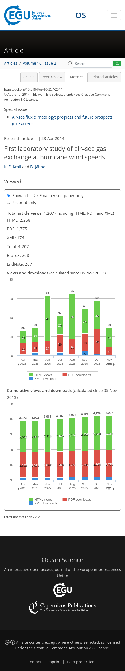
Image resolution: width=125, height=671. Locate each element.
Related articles (104, 76)
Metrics (76, 76)
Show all (17, 195)
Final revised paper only (59, 195)
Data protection (81, 662)
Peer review (52, 76)
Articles (10, 63)
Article (29, 76)
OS (80, 15)
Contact (34, 662)
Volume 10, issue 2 (39, 63)
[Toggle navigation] (114, 15)
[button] (70, 63)
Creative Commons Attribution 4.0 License (71, 648)
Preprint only (21, 202)
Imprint (54, 662)
